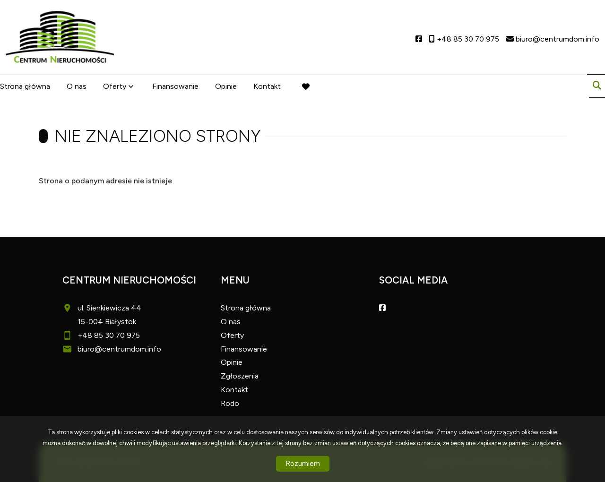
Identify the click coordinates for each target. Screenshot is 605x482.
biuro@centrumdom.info (119, 348)
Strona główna (25, 86)
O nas (76, 86)
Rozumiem (302, 463)
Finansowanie (175, 86)
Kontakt (267, 86)
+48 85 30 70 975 (109, 335)
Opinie (226, 86)
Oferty (114, 86)
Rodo (230, 403)
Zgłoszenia (240, 375)
